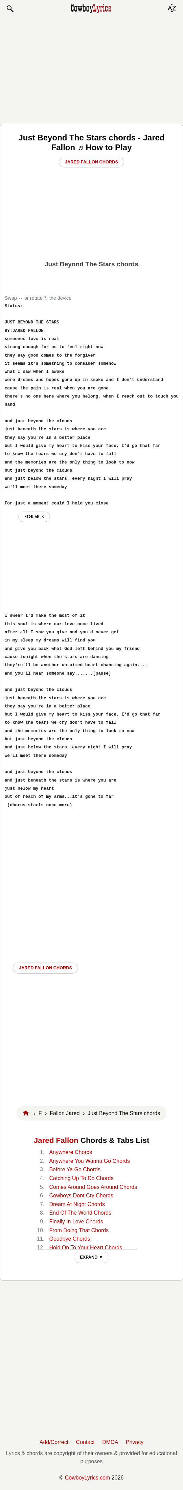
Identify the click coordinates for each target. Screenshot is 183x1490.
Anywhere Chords (70, 1152)
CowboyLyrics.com (87, 1478)
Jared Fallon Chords (91, 161)
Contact (85, 1442)
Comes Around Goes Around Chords (93, 1187)
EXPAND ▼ (91, 1257)
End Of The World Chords (80, 1213)
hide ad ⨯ (34, 517)
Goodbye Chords (69, 1239)
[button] (9, 9)
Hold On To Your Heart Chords (85, 1247)
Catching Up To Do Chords (81, 1178)
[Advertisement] (91, 68)
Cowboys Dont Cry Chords (81, 1195)
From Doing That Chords (79, 1230)
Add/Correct (54, 1442)
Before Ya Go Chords (74, 1169)
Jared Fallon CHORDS (45, 967)
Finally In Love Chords (76, 1221)
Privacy (134, 1442)
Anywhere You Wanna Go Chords (89, 1161)
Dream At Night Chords (77, 1204)
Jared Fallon (56, 1140)
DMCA (110, 1442)
